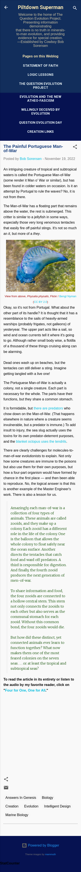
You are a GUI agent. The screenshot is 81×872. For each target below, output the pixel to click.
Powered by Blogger (40, 845)
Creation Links (40, 132)
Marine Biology (16, 815)
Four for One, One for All (25, 690)
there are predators (48, 408)
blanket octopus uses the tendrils (41, 441)
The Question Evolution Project (40, 86)
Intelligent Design (57, 806)
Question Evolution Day (40, 123)
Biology (47, 797)
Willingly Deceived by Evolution (40, 111)
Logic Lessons (41, 75)
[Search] (75, 8)
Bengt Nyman (67, 296)
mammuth (50, 854)
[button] (75, 147)
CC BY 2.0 (40, 301)
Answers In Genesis (20, 797)
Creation (11, 806)
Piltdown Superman (40, 7)
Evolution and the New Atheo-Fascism (40, 99)
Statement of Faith (40, 66)
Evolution (31, 806)
